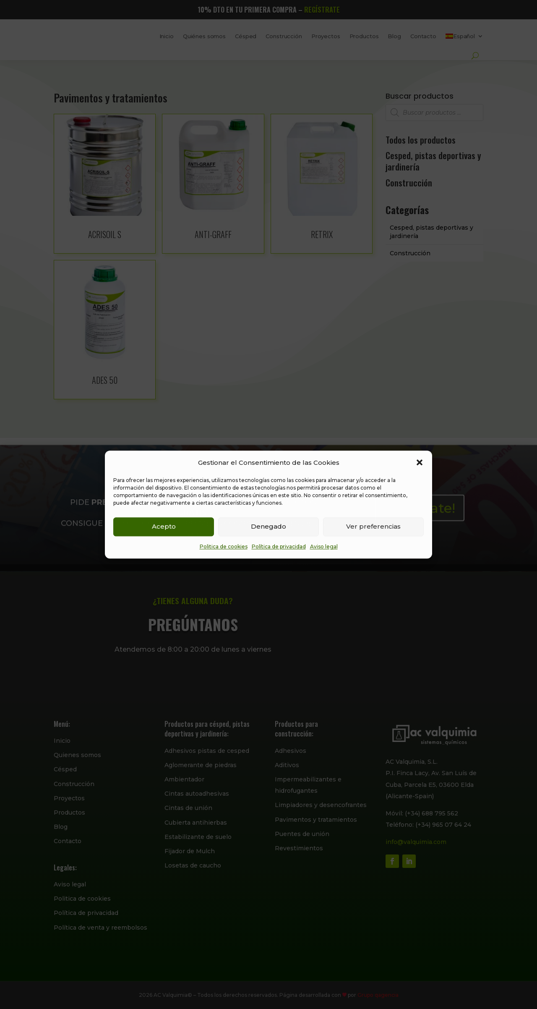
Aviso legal (324, 546)
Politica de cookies (224, 546)
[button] (419, 462)
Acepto (164, 527)
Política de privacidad (279, 546)
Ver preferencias (373, 527)
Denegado (268, 527)
